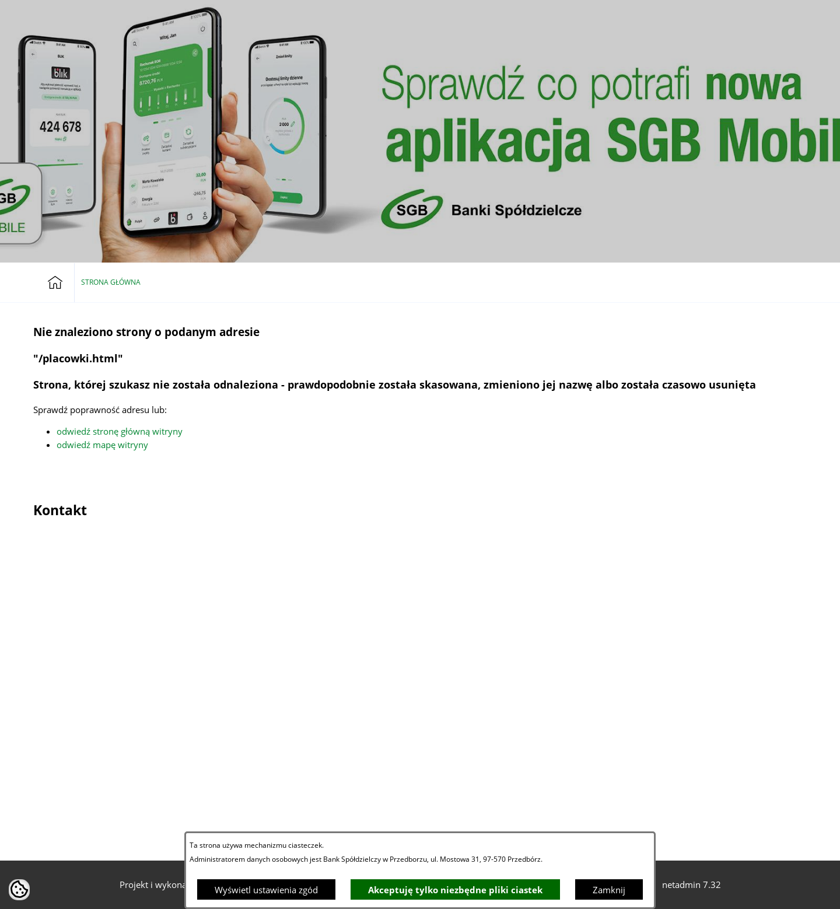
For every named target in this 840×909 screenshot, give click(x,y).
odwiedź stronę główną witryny (120, 431)
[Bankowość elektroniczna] (739, 15)
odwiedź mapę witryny (102, 444)
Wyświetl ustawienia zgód (266, 890)
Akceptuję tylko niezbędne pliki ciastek (455, 890)
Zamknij (609, 890)
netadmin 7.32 (691, 884)
